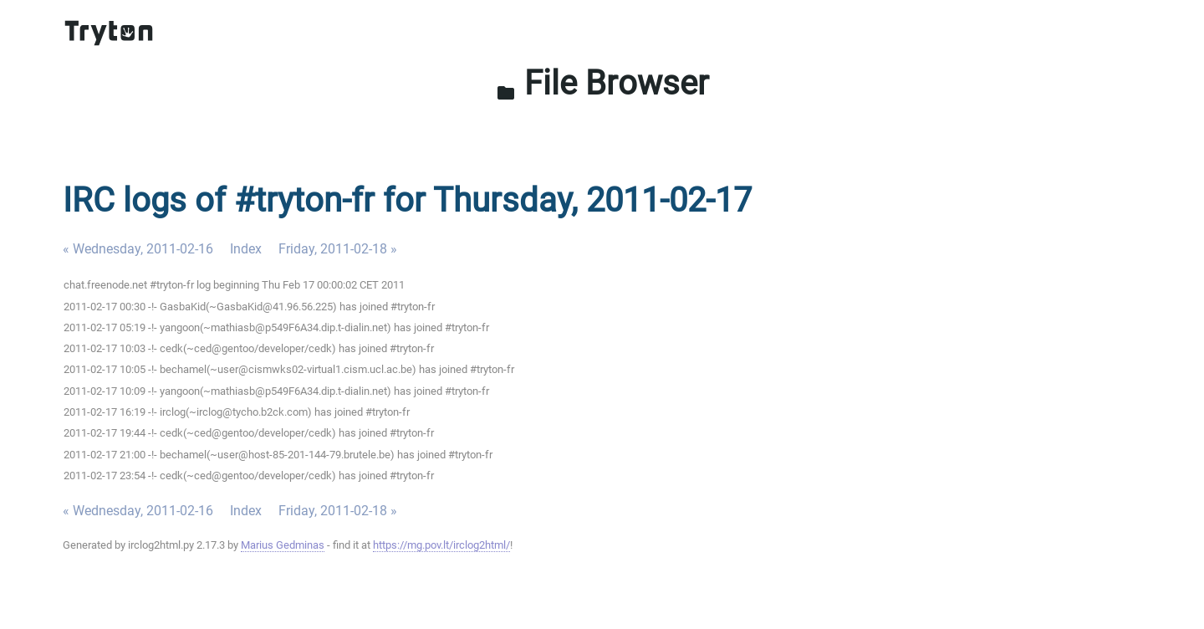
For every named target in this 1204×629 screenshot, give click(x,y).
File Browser (602, 83)
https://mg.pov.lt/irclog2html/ (441, 545)
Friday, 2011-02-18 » (337, 249)
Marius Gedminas (282, 545)
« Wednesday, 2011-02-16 (138, 249)
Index (246, 249)
